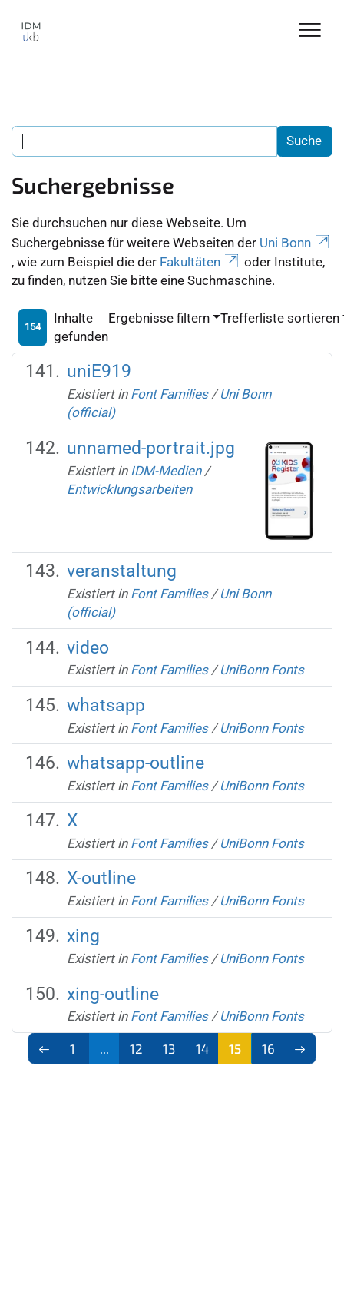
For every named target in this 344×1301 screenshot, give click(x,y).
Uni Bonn (296, 242)
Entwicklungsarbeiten (129, 489)
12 (136, 1048)
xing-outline (113, 994)
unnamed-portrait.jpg (151, 448)
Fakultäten (200, 262)
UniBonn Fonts (262, 669)
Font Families (169, 394)
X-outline (101, 878)
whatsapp (106, 705)
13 (169, 1048)
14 (202, 1048)
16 (268, 1048)
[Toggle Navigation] (310, 31)
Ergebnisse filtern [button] (159, 318)
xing (83, 935)
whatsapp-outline (135, 763)
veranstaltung (122, 571)
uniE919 (99, 371)
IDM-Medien (166, 470)
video (88, 647)
